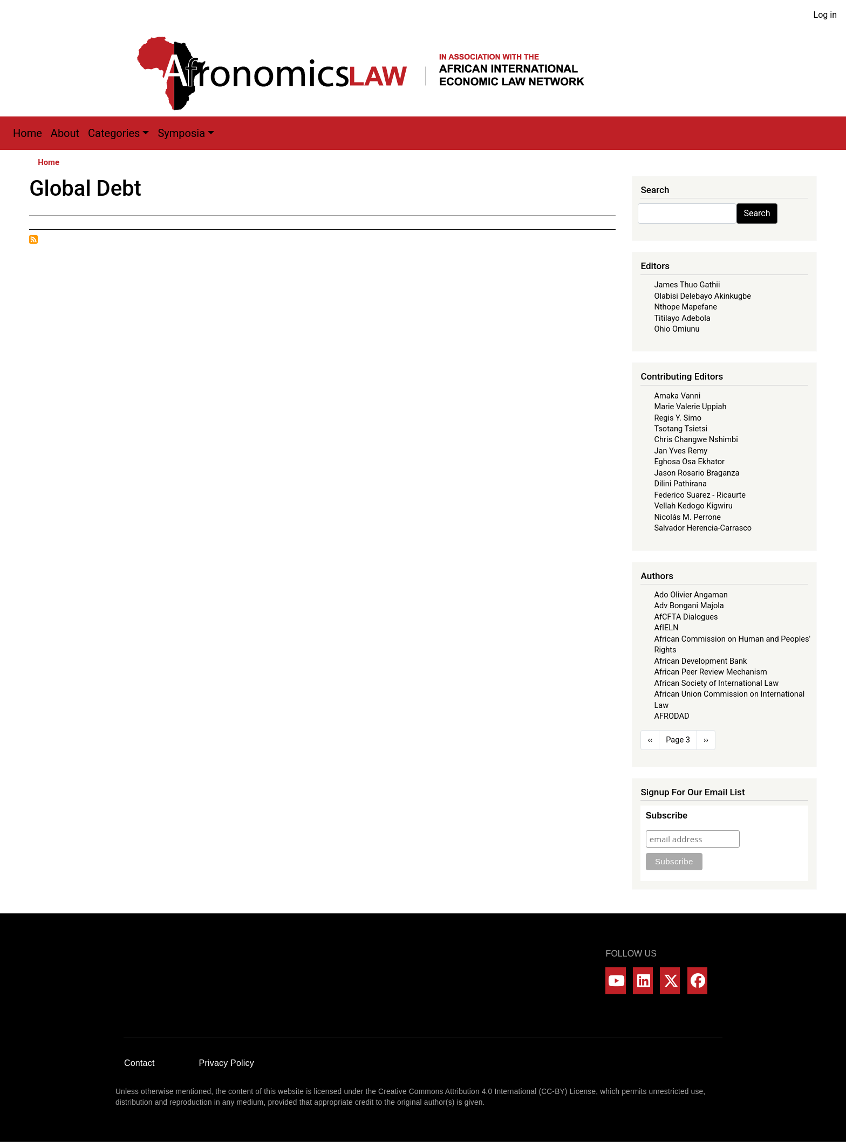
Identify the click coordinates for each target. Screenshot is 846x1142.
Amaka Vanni (677, 396)
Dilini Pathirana (680, 484)
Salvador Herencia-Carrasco (703, 528)
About (65, 133)
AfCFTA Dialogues (686, 617)
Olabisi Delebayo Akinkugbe (702, 296)
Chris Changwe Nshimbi (696, 439)
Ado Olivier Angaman (690, 595)
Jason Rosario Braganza (696, 473)
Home (27, 133)
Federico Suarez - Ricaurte (700, 495)
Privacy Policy (226, 1063)
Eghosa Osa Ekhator (689, 461)
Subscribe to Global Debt (33, 239)
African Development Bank (700, 661)
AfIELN (666, 627)
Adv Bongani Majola (689, 605)
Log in (825, 15)
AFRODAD (671, 716)
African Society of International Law (716, 683)
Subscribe (666, 815)
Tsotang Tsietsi (680, 429)
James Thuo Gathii (687, 285)
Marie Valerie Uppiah (690, 406)
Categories (114, 133)
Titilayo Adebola (682, 318)
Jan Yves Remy (680, 451)
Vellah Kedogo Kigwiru (693, 506)
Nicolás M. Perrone (687, 517)
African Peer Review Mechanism (710, 672)
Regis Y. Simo (677, 418)
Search (756, 213)
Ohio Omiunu (676, 329)
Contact (139, 1063)
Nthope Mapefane (685, 307)
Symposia (181, 133)
